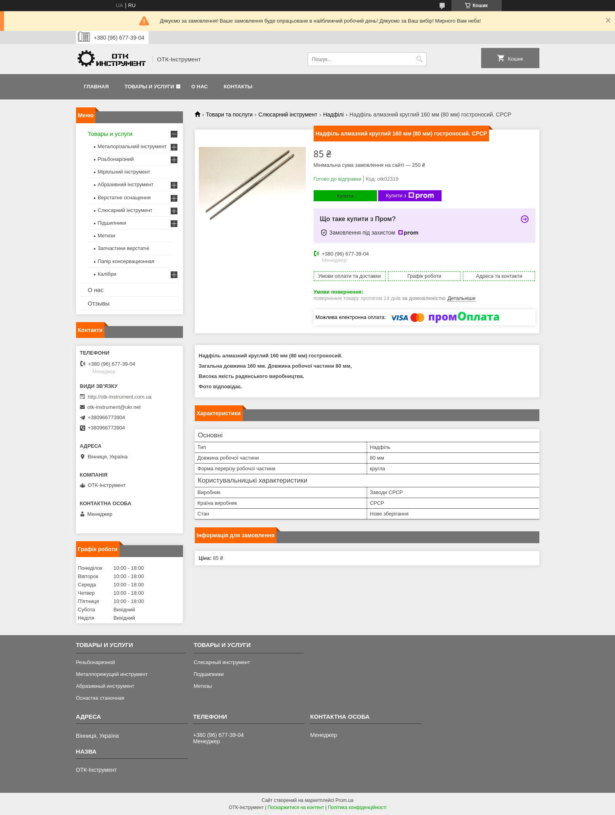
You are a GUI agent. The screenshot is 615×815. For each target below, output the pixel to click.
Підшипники (112, 223)
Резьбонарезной (95, 662)
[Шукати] (420, 59)
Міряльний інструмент (124, 172)
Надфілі (333, 114)
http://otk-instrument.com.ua (120, 397)
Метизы (203, 686)
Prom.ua (344, 800)
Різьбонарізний (116, 159)
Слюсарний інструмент (288, 114)
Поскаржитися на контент (296, 807)
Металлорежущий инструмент (112, 674)
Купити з (410, 195)
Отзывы (99, 303)
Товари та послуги (229, 114)
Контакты (238, 87)
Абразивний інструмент (126, 184)
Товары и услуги (149, 87)
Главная (96, 87)
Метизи (106, 236)
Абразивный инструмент (105, 686)
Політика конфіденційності (357, 807)
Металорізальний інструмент (132, 146)
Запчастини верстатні (123, 248)
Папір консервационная (126, 261)
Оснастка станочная (100, 698)
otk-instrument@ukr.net (114, 407)
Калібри (107, 274)
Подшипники (209, 674)
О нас (199, 87)
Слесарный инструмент (222, 662)
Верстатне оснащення (124, 197)
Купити (345, 196)
